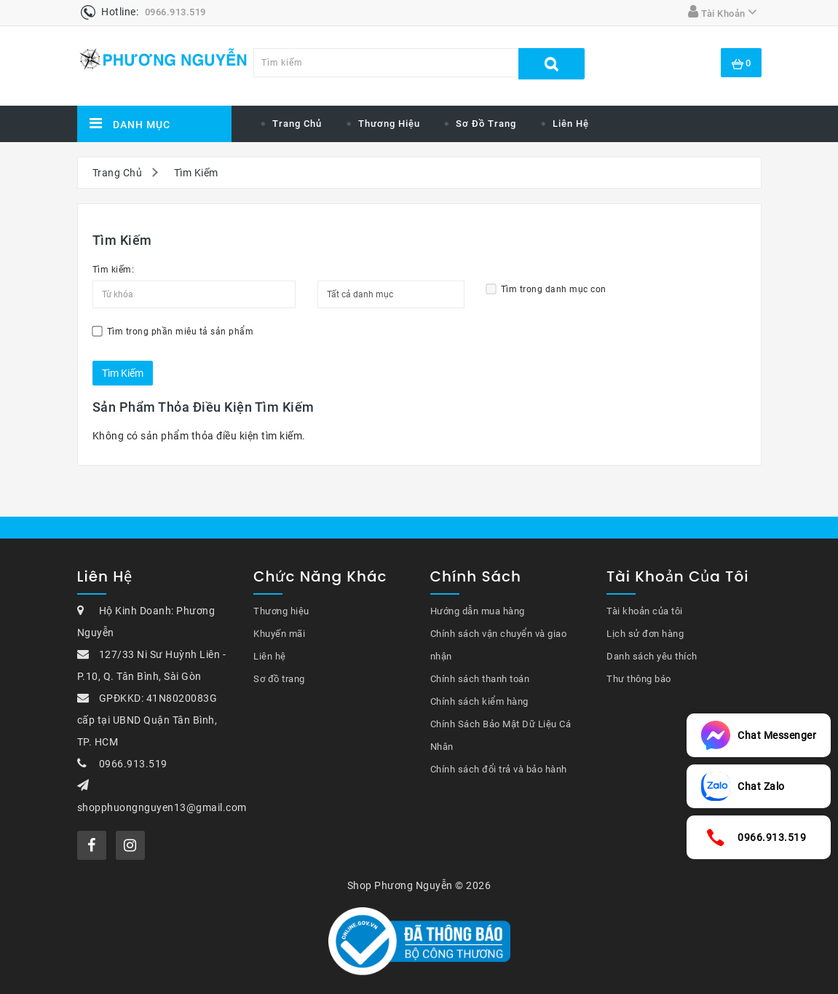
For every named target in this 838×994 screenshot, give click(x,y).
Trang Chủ (117, 173)
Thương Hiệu (389, 123)
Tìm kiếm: (113, 270)
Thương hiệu (281, 611)
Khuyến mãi (279, 633)
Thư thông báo (638, 678)
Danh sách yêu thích (651, 656)
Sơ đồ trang (486, 123)
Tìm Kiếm (196, 173)
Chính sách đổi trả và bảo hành (498, 769)
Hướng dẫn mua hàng (477, 611)
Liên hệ (571, 123)
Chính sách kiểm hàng (479, 701)
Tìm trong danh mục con (546, 288)
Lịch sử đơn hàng (645, 633)
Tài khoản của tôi (644, 611)
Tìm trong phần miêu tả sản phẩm (172, 331)
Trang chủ (297, 123)
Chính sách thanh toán (480, 678)
